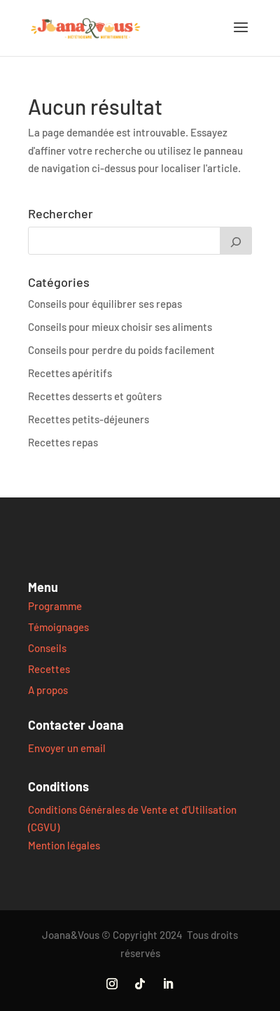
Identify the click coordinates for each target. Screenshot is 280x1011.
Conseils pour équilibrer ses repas (105, 303)
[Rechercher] (236, 241)
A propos (48, 690)
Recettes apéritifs (70, 373)
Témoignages (58, 627)
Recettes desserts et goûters (95, 396)
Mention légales (64, 845)
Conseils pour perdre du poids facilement (121, 350)
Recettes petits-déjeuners (88, 419)
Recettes (49, 669)
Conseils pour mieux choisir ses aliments (120, 326)
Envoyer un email (67, 748)
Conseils (47, 648)
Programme (55, 606)
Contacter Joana (76, 725)
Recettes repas (63, 442)
